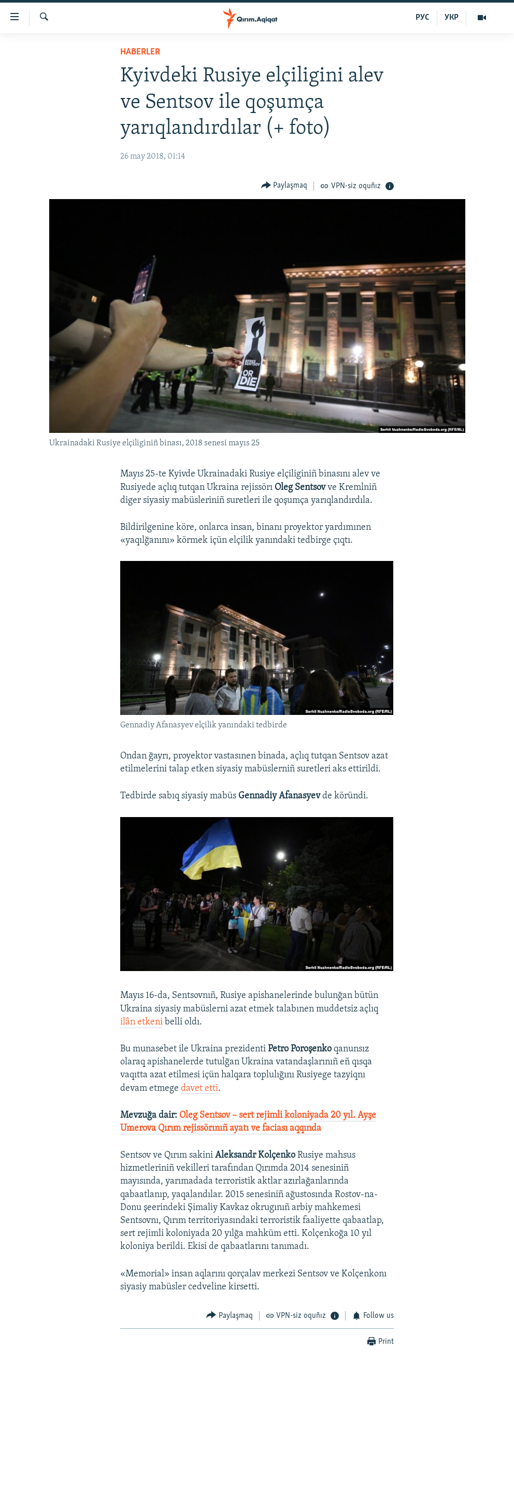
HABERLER (140, 52)
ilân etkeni (141, 1022)
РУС (423, 17)
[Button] (284, 185)
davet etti (199, 1088)
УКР (452, 17)
